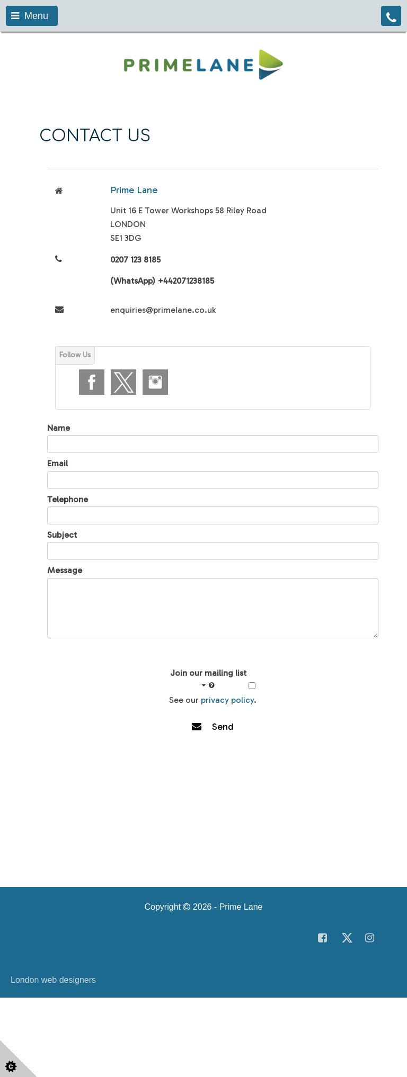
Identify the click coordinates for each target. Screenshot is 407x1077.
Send (213, 726)
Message (64, 570)
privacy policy (227, 700)
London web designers (53, 979)
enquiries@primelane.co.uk (163, 310)
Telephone (67, 499)
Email (57, 463)
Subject (62, 535)
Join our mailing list (208, 679)
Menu (29, 16)
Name (58, 428)
